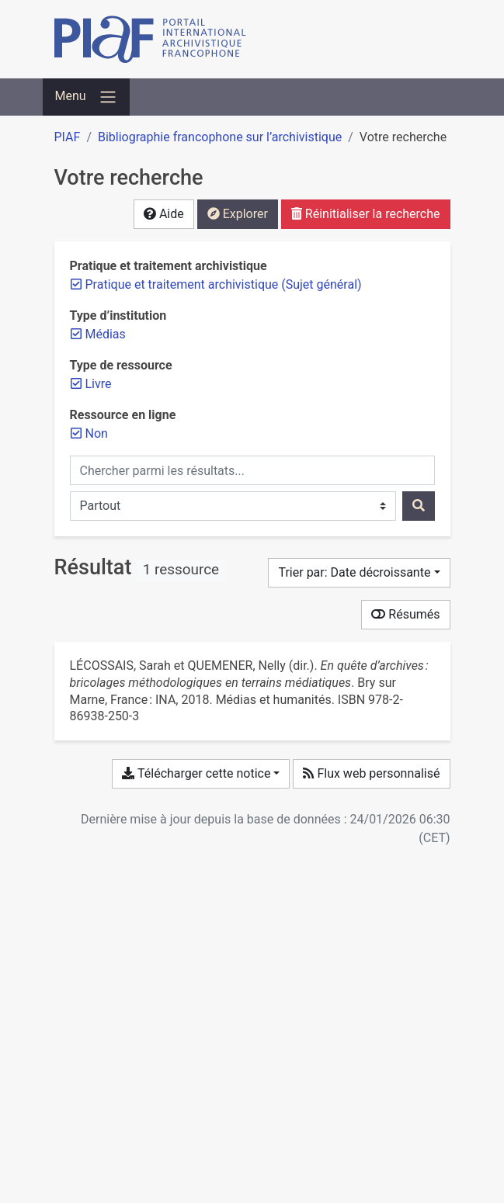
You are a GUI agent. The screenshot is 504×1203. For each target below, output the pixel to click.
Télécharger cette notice (196, 773)
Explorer (237, 213)
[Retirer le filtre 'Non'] (96, 433)
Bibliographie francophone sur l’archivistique (220, 137)
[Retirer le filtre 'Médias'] (105, 334)
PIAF (67, 137)
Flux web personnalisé (371, 773)
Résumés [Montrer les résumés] (405, 614)
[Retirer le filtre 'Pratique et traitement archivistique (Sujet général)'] (223, 284)
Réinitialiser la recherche (365, 213)
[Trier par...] (359, 573)
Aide (164, 213)
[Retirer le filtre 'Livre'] (98, 383)
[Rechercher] (418, 506)
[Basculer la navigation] (86, 97)
